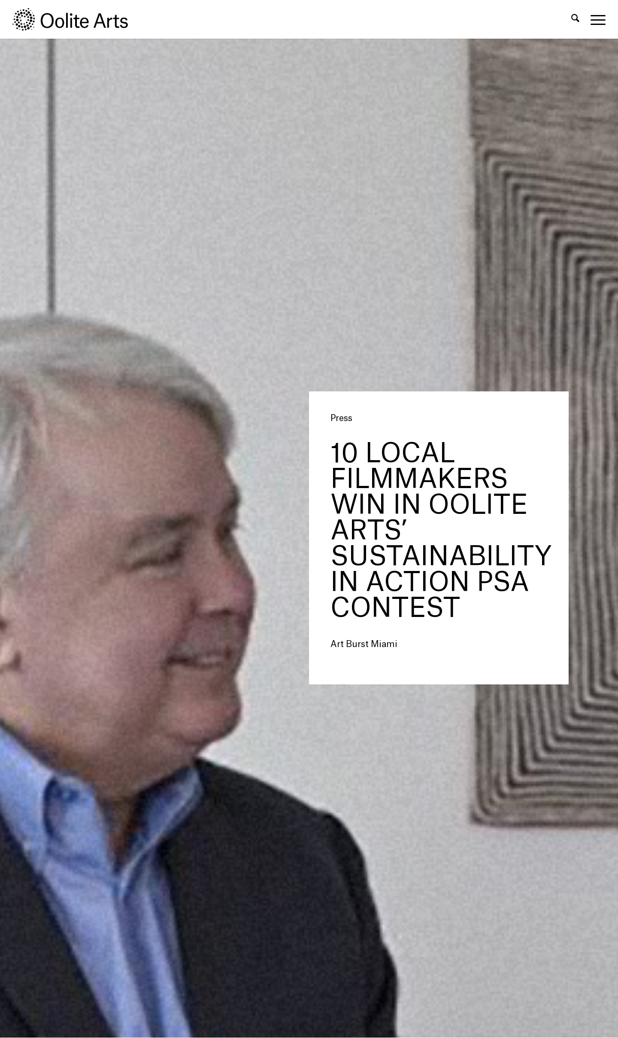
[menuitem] (575, 19)
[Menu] (595, 19)
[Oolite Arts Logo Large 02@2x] (75, 19)
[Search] (575, 19)
